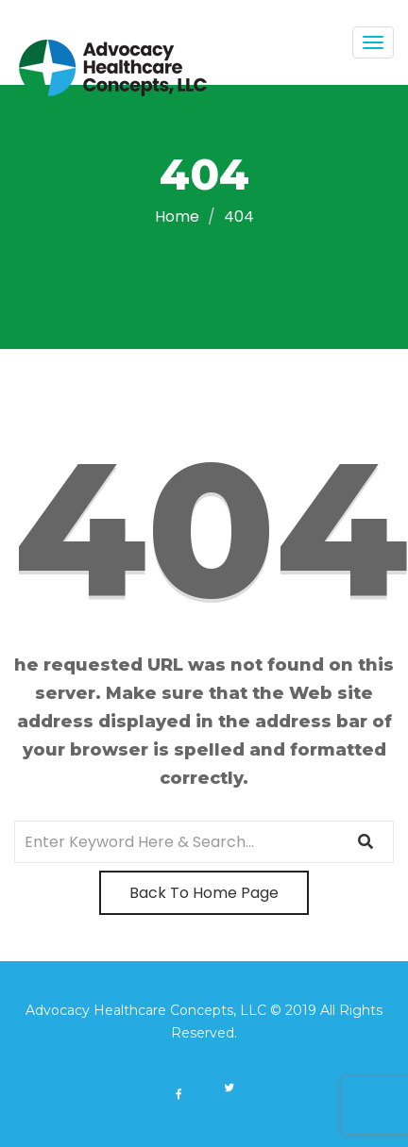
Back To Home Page (204, 893)
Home (177, 216)
